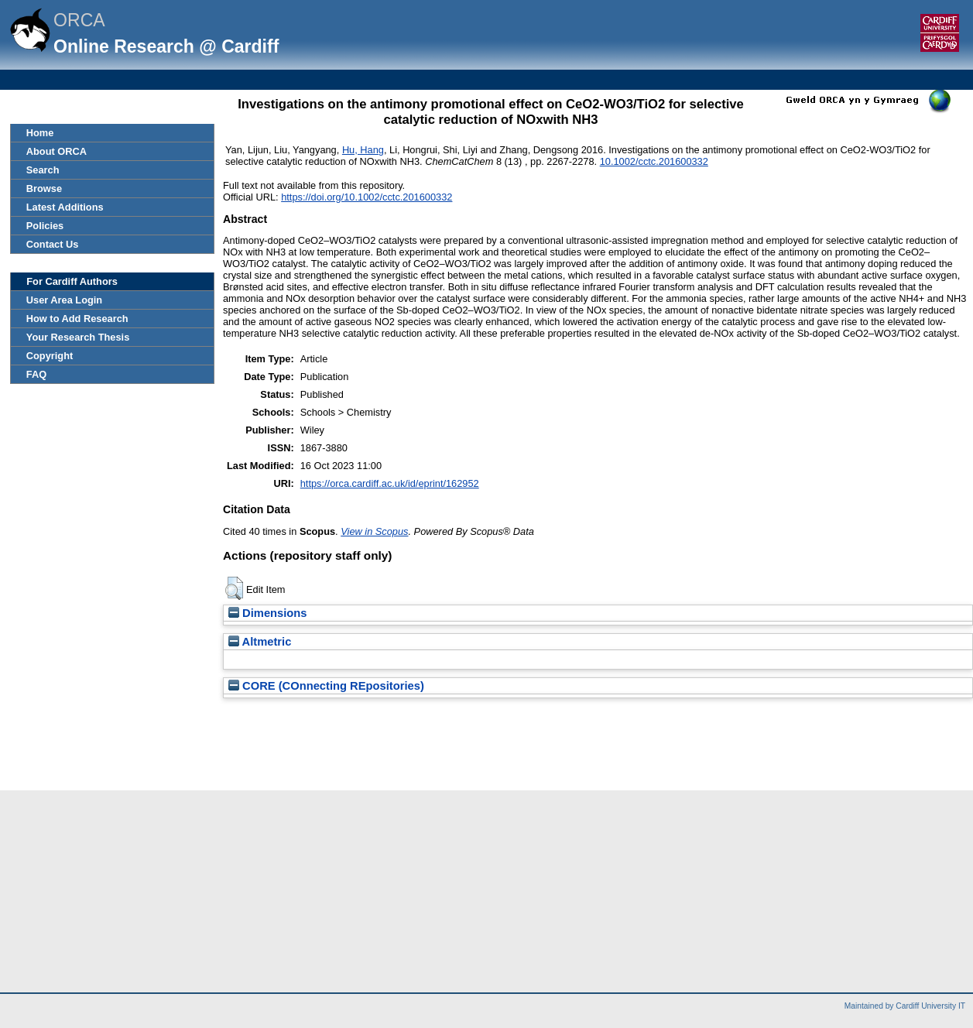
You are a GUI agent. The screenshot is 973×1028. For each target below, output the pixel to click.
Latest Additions (65, 207)
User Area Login (64, 300)
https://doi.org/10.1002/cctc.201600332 (366, 197)
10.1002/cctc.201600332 (654, 161)
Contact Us (52, 244)
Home (40, 133)
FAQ (36, 374)
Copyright (49, 356)
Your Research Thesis (77, 337)
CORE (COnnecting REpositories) (326, 686)
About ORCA (56, 151)
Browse (44, 188)
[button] (234, 588)
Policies (44, 225)
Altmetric (259, 642)
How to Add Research (77, 318)
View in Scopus (374, 531)
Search (43, 170)
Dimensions (267, 613)
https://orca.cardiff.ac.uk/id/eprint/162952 (389, 483)
